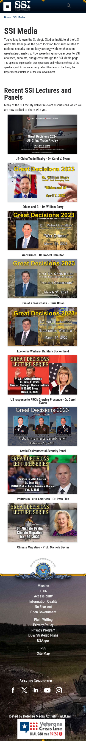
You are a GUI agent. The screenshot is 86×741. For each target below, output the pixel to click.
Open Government (43, 612)
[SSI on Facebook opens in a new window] (12, 690)
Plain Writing (43, 619)
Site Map (43, 653)
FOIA (43, 591)
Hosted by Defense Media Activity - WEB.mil (40, 716)
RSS (43, 648)
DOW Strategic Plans (43, 635)
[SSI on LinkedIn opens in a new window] (35, 690)
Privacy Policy (43, 625)
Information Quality (43, 601)
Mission (43, 586)
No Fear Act (43, 607)
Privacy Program (43, 630)
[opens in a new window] (58, 690)
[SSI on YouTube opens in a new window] (47, 690)
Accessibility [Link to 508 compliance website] (43, 596)
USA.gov (43, 640)
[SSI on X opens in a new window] (24, 690)
